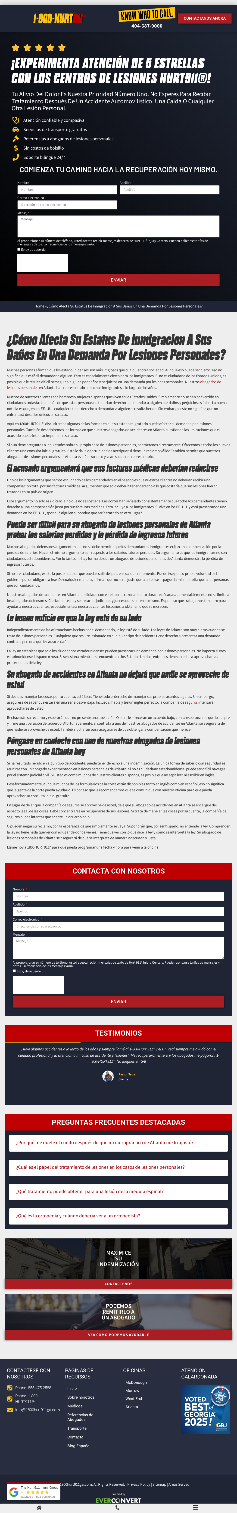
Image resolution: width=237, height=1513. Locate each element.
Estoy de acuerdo (33, 249)
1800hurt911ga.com (76, 1484)
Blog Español (78, 1446)
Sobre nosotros (81, 1397)
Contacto (75, 1437)
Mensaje (23, 213)
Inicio (72, 1388)
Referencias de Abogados (80, 1417)
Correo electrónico (31, 198)
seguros (191, 702)
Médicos (75, 1406)
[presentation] (42, 263)
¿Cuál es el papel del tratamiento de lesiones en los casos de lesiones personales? (100, 1167)
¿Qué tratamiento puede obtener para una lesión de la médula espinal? (90, 1191)
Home (39, 306)
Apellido (126, 183)
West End (133, 1398)
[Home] (39, 1508)
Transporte (77, 1428)
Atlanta (131, 1406)
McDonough (136, 1382)
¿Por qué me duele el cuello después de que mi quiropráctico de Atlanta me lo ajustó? (104, 1142)
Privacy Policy (138, 1484)
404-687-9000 (146, 26)
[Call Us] (117, 1508)
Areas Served (178, 1484)
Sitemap (159, 1484)
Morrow (132, 1390)
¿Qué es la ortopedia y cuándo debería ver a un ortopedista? (78, 1215)
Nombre (23, 183)
